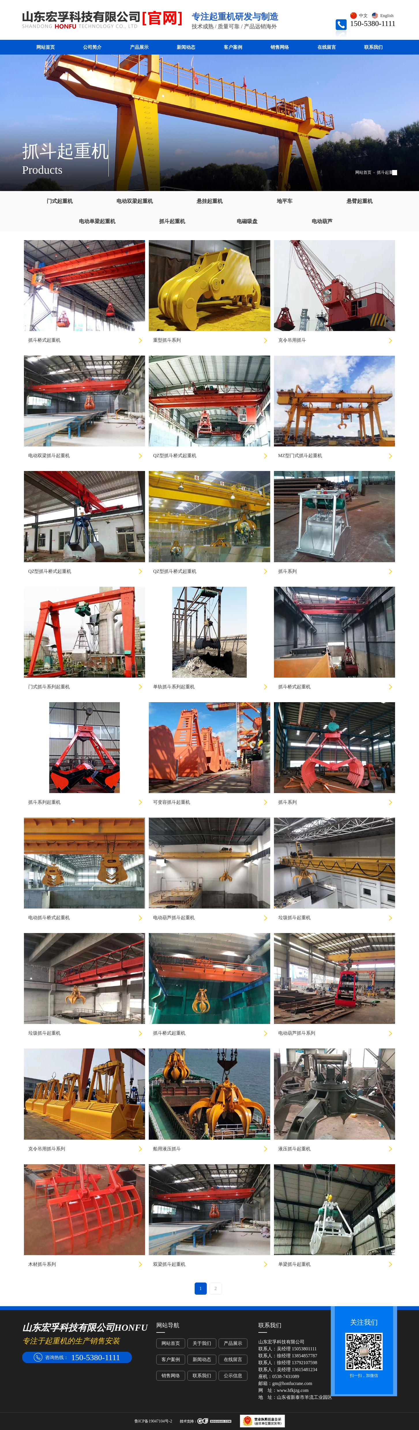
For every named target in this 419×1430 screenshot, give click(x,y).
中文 (359, 15)
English (382, 15)
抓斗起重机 (387, 172)
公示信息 (233, 1375)
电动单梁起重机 (97, 221)
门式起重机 (60, 201)
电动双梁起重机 (135, 201)
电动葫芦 (322, 221)
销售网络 (279, 47)
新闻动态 (186, 47)
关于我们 (202, 1343)
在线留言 (326, 47)
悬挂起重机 (210, 201)
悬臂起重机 (360, 201)
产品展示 (139, 47)
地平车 (284, 201)
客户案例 (233, 47)
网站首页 (45, 47)
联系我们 (373, 47)
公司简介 (92, 47)
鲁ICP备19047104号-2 (153, 1421)
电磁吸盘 (247, 221)
